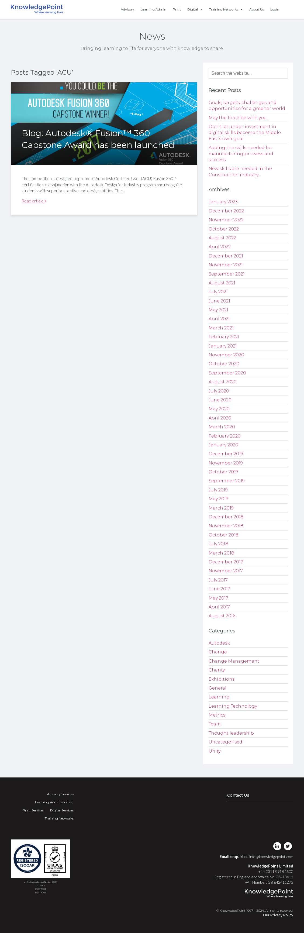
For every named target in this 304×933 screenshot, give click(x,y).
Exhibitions (221, 679)
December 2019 (226, 453)
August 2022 (222, 237)
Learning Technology (233, 706)
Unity (214, 751)
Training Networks (226, 9)
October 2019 (223, 471)
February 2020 (225, 436)
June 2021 (219, 301)
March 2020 (222, 426)
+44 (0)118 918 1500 (275, 871)
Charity (217, 670)
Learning (219, 697)
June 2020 (220, 399)
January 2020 (223, 444)
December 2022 (226, 211)
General (217, 688)
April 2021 (219, 318)
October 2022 (224, 229)
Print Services (33, 810)
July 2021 (218, 291)
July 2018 (218, 543)
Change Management (234, 661)
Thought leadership (231, 733)
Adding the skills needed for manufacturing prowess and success (241, 153)
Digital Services (62, 810)
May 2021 (218, 309)
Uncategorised (225, 742)
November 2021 (226, 264)
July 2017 (218, 580)
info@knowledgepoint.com (271, 856)
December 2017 (226, 561)
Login (274, 9)
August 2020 (223, 381)
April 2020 (220, 418)
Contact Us (238, 795)
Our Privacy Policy (278, 915)
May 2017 (218, 598)
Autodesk (219, 643)
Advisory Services (60, 794)
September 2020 (227, 373)
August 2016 (222, 615)
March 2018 (221, 553)
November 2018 (226, 525)
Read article (34, 200)
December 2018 (226, 516)
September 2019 (227, 480)
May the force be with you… (239, 117)
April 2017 (219, 607)
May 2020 (219, 408)
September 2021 (227, 274)
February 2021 (224, 336)
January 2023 (223, 201)
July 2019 (218, 490)
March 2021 (221, 327)
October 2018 (224, 535)
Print (177, 9)
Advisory (127, 9)
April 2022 (220, 246)
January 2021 (223, 346)
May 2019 (218, 498)
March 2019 (221, 508)
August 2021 (222, 282)
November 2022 (226, 219)
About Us (256, 9)
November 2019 (226, 463)
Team (215, 724)
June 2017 (219, 588)
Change (218, 652)
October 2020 (224, 363)
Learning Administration (54, 802)
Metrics (217, 715)
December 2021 (226, 256)
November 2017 (226, 570)
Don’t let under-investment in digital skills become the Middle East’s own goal (245, 132)
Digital (195, 9)
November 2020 (226, 354)
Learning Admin (153, 9)
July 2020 (219, 391)
